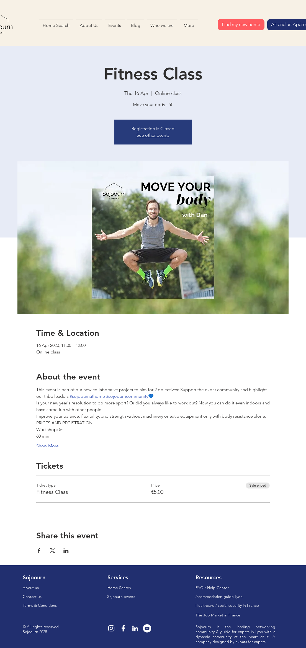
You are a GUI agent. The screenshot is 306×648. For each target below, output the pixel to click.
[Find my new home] (241, 24)
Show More (47, 445)
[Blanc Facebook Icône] (123, 628)
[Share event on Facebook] (39, 550)
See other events (153, 135)
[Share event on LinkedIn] (66, 550)
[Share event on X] (52, 550)
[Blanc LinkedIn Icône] (135, 628)
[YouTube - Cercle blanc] (147, 628)
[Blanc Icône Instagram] (111, 628)
